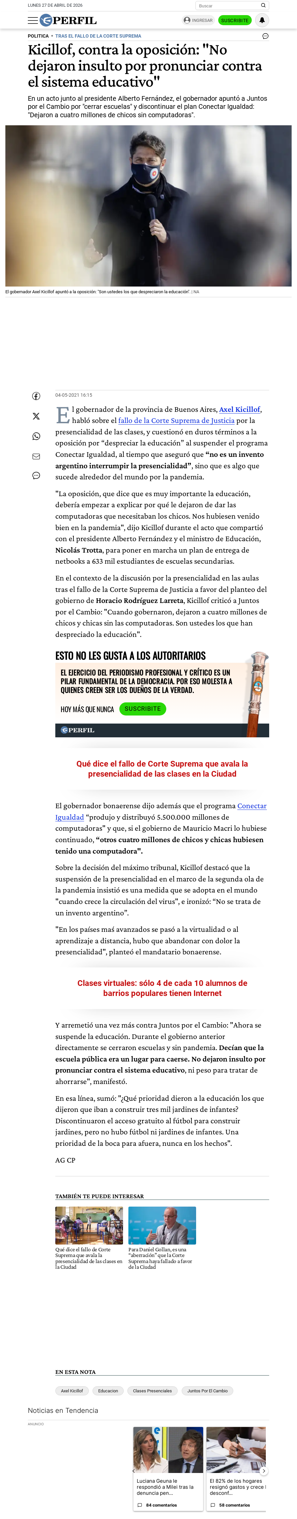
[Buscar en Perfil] (263, 6)
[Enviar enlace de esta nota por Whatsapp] (36, 436)
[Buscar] (230, 6)
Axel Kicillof (72, 1390)
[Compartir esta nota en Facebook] (36, 396)
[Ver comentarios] (264, 37)
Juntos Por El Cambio (207, 1390)
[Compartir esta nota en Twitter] (36, 416)
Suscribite (235, 20)
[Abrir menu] (33, 20)
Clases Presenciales (152, 1390)
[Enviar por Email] (36, 456)
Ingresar (202, 20)
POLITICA (38, 36)
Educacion (108, 1390)
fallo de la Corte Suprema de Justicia (176, 420)
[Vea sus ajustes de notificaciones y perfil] (262, 20)
